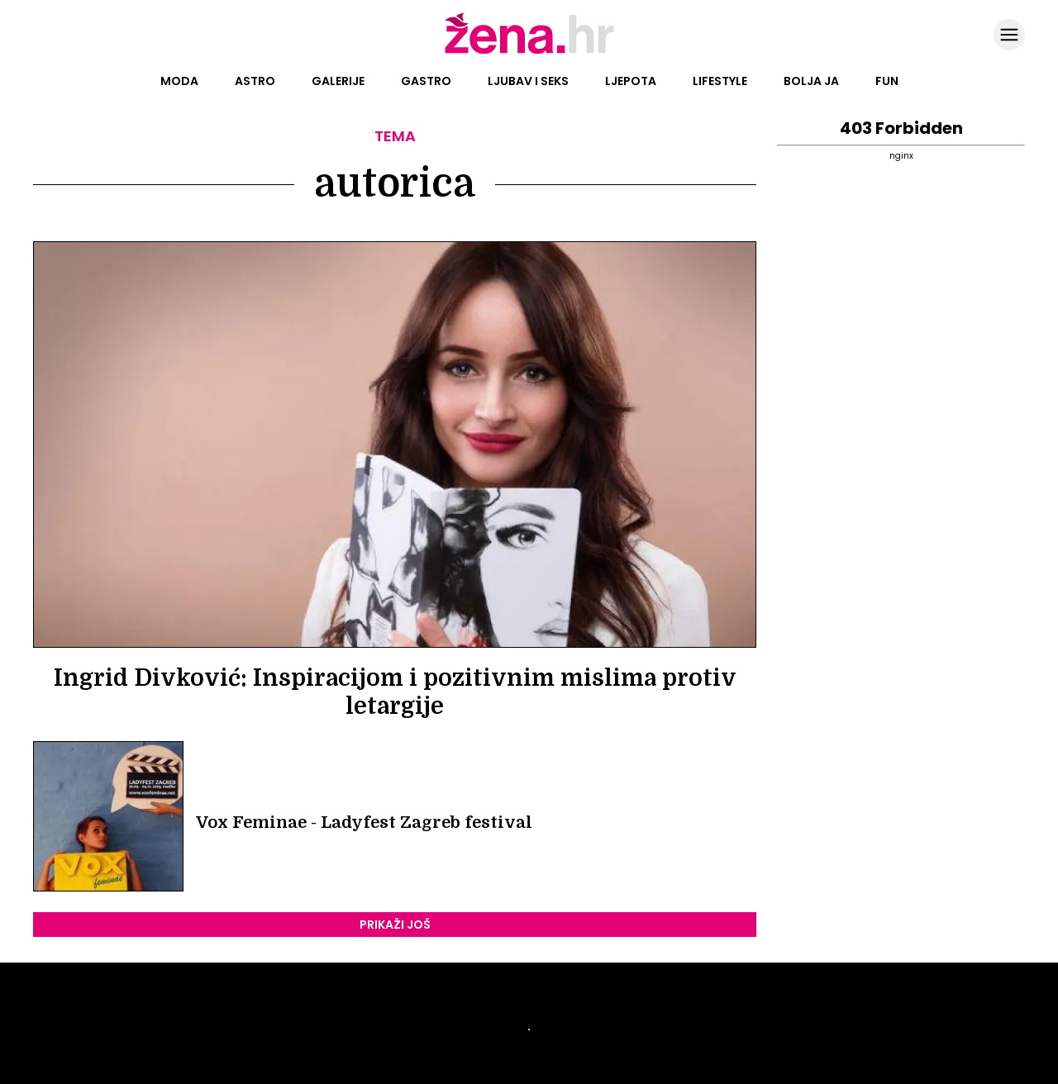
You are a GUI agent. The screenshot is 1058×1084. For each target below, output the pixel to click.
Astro (255, 81)
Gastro (426, 81)
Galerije (338, 81)
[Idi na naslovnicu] (529, 52)
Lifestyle (720, 81)
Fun (886, 81)
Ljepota (630, 81)
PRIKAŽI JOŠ (395, 924)
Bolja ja (811, 81)
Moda (179, 81)
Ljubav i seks (528, 81)
